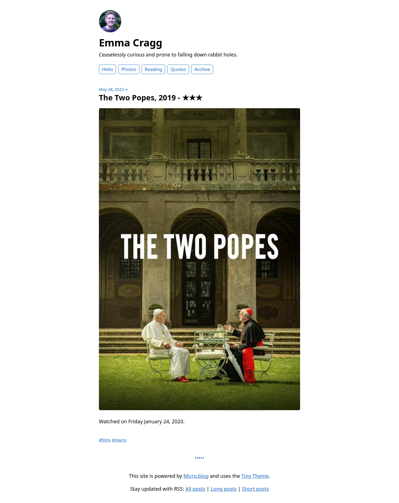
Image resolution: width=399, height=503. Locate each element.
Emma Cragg (130, 42)
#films (105, 440)
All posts (195, 488)
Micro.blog (195, 476)
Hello (107, 69)
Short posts (255, 488)
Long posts (224, 488)
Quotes (178, 69)
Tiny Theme (255, 476)
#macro (119, 440)
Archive (202, 69)
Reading (153, 69)
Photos (129, 69)
